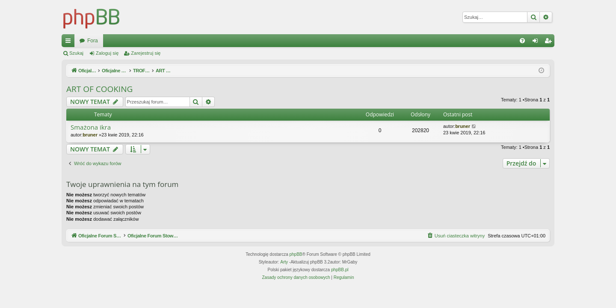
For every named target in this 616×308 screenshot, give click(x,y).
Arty (284, 262)
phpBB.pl (340, 269)
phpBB (296, 254)
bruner (90, 134)
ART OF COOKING (99, 89)
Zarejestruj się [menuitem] (549, 42)
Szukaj (76, 53)
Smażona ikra (91, 127)
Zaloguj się (107, 53)
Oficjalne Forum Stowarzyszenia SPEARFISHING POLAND (147, 41)
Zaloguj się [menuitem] (537, 42)
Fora (238, 41)
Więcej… (69, 42)
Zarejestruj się (145, 53)
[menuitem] (522, 40)
